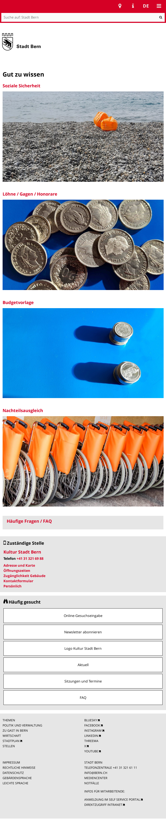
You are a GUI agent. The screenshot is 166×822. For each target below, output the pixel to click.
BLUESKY (90, 720)
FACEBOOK (92, 725)
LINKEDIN (91, 736)
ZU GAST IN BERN (15, 730)
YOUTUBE (91, 751)
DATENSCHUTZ (13, 773)
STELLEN (9, 746)
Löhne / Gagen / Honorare (30, 194)
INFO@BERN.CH (95, 773)
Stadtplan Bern (120, 6)
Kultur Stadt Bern (22, 552)
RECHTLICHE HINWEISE (19, 768)
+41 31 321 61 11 (125, 768)
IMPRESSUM (11, 762)
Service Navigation (133, 6)
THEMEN (9, 720)
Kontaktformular (18, 581)
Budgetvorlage (18, 302)
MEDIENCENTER (95, 778)
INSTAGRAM (93, 730)
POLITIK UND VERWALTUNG (22, 725)
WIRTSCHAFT (12, 736)
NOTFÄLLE (91, 783)
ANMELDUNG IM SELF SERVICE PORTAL (112, 799)
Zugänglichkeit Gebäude (24, 575)
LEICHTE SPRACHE (15, 783)
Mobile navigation (159, 6)
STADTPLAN (11, 741)
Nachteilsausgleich (23, 410)
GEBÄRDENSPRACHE (17, 778)
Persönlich (12, 586)
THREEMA (91, 741)
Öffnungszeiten (16, 570)
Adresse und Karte (19, 565)
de (146, 6)
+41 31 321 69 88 (30, 558)
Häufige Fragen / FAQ (29, 521)
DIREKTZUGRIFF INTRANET (103, 805)
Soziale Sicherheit (21, 86)
